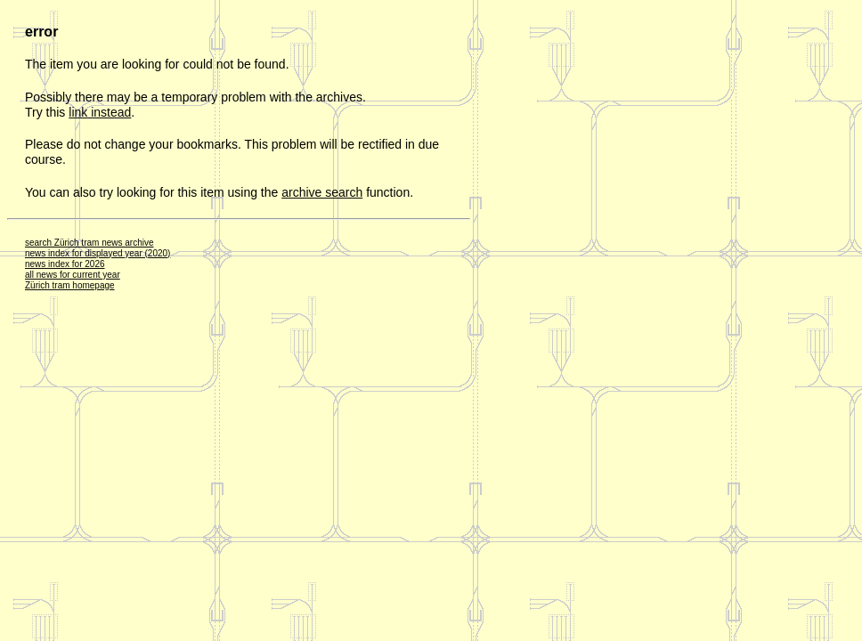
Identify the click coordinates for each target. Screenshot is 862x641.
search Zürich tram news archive (89, 242)
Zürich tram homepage (70, 285)
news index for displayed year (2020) (97, 253)
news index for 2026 (65, 264)
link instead (100, 112)
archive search (321, 192)
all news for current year (72, 275)
